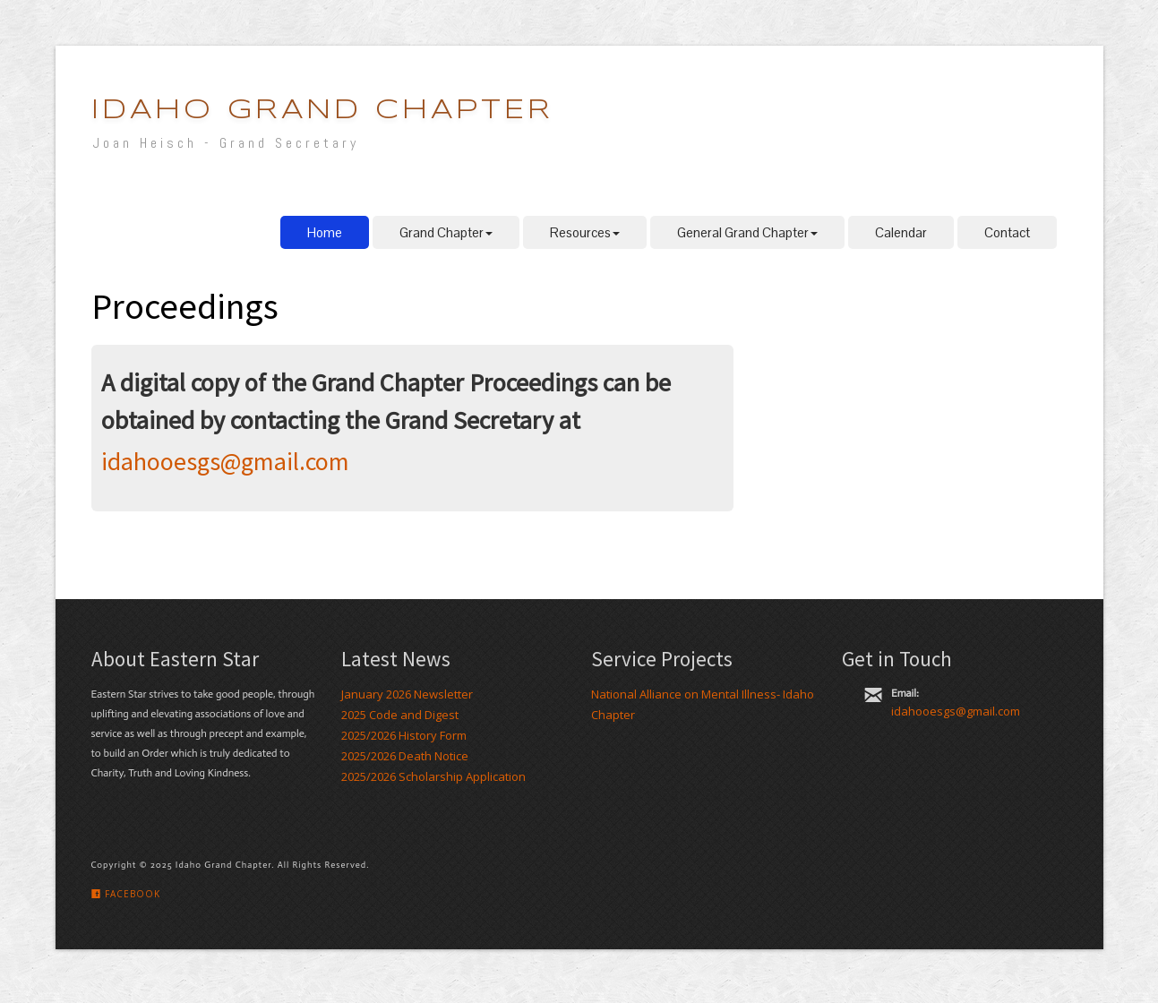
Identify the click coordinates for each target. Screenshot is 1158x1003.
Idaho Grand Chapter (322, 111)
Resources (585, 232)
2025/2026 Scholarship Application (433, 776)
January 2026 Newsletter (407, 694)
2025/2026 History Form (404, 735)
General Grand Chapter (747, 232)
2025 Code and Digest (400, 715)
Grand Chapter (446, 232)
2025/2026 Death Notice (404, 756)
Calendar (901, 232)
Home (324, 232)
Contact (1007, 232)
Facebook (125, 893)
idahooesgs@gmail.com (225, 461)
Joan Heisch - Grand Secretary (226, 142)
